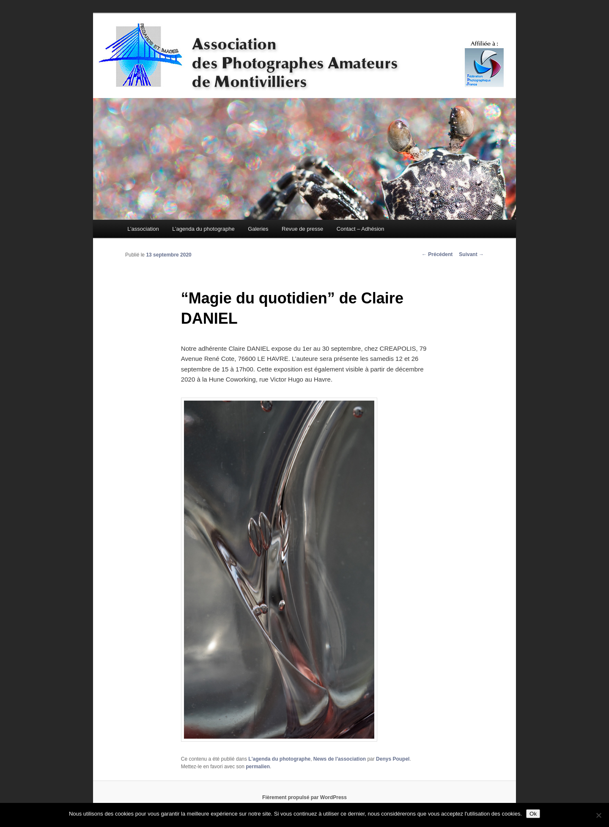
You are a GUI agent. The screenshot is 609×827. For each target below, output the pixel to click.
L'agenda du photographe (279, 759)
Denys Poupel (392, 759)
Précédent (437, 254)
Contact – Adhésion (360, 229)
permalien (258, 767)
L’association (143, 229)
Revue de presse (302, 229)
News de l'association (339, 759)
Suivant (471, 254)
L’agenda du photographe (203, 229)
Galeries (258, 229)
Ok (533, 814)
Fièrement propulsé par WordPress (304, 797)
